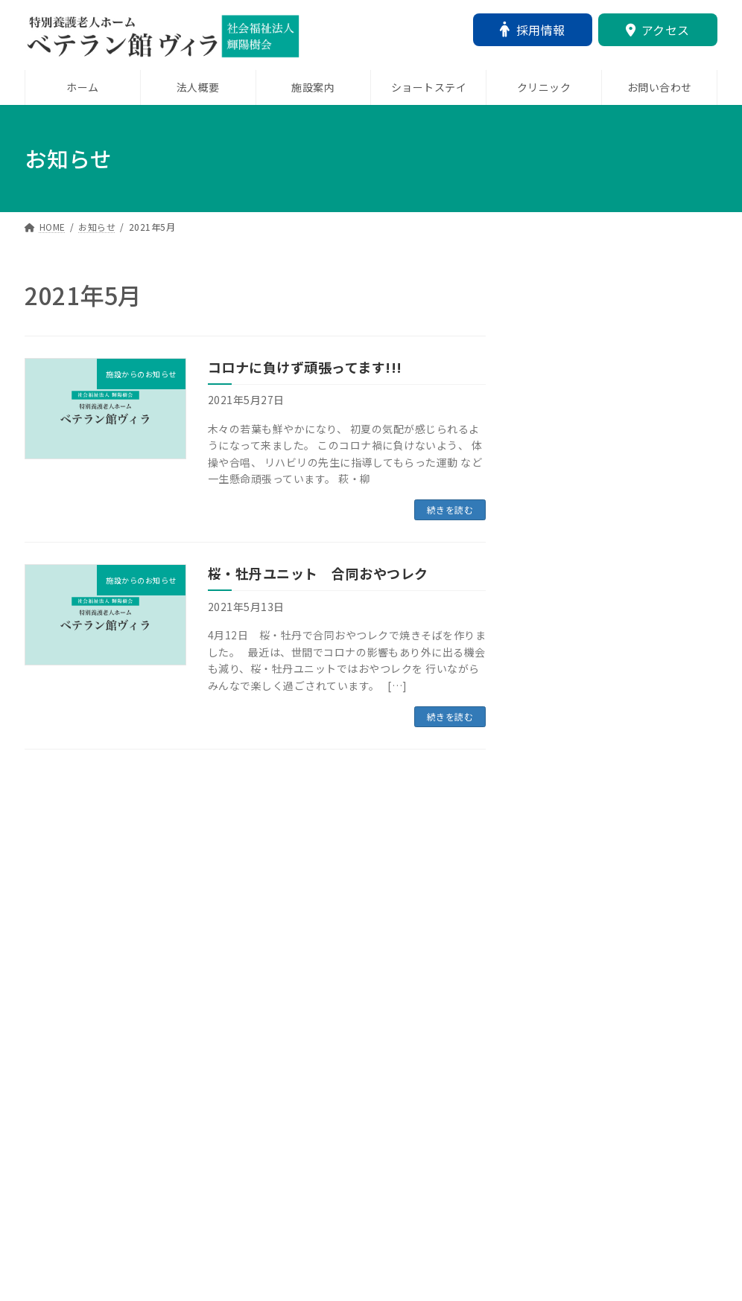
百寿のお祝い (561, 1179)
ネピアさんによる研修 (585, 380)
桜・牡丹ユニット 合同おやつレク (318, 573)
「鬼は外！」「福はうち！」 (601, 465)
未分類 (580, 359)
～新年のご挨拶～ (573, 549)
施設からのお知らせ (581, 444)
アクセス (658, 30)
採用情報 (532, 30)
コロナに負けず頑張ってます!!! (305, 367)
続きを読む (450, 509)
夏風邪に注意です (573, 925)
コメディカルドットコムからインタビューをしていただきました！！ (616, 737)
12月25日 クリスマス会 (594, 634)
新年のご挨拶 (561, 1010)
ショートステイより (579, 1094)
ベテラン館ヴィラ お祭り (598, 841)
